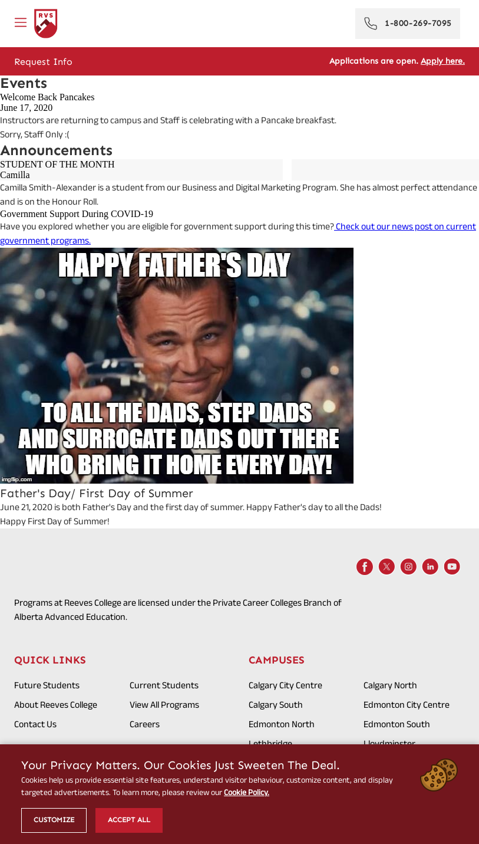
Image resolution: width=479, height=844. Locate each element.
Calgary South (276, 704)
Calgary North (390, 685)
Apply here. (443, 61)
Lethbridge (270, 743)
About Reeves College (55, 704)
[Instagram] (408, 567)
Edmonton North (282, 724)
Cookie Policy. (246, 792)
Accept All (129, 820)
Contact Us (35, 724)
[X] (386, 567)
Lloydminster (389, 743)
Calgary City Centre (285, 685)
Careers (145, 724)
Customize (54, 820)
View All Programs (164, 704)
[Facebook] (364, 567)
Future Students (47, 685)
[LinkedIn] (430, 567)
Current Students (164, 685)
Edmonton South (397, 724)
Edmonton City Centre (407, 704)
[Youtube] (452, 567)
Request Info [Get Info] (43, 61)
